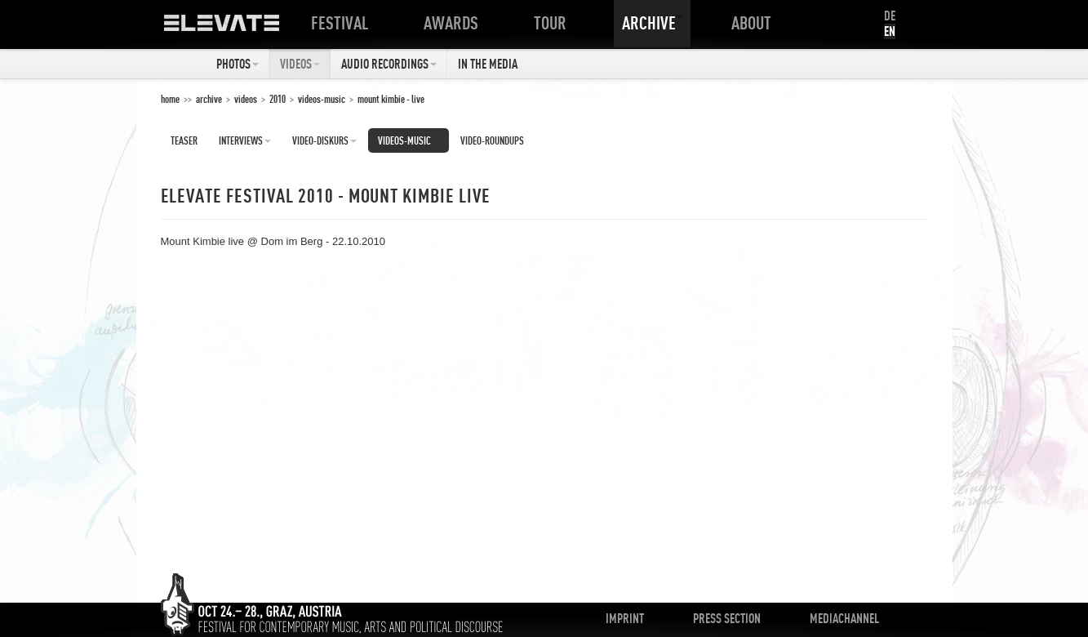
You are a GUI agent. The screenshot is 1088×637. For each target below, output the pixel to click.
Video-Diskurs (324, 140)
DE (889, 15)
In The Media (487, 63)
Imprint (625, 618)
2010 (277, 98)
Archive (652, 22)
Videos (300, 63)
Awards (454, 22)
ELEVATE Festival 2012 (238, 28)
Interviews (245, 140)
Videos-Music (321, 98)
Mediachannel (844, 618)
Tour (553, 22)
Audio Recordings (389, 63)
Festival (343, 22)
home (170, 98)
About (754, 22)
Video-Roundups (492, 140)
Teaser (184, 140)
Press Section (727, 618)
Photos (237, 63)
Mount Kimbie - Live (390, 98)
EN (889, 31)
